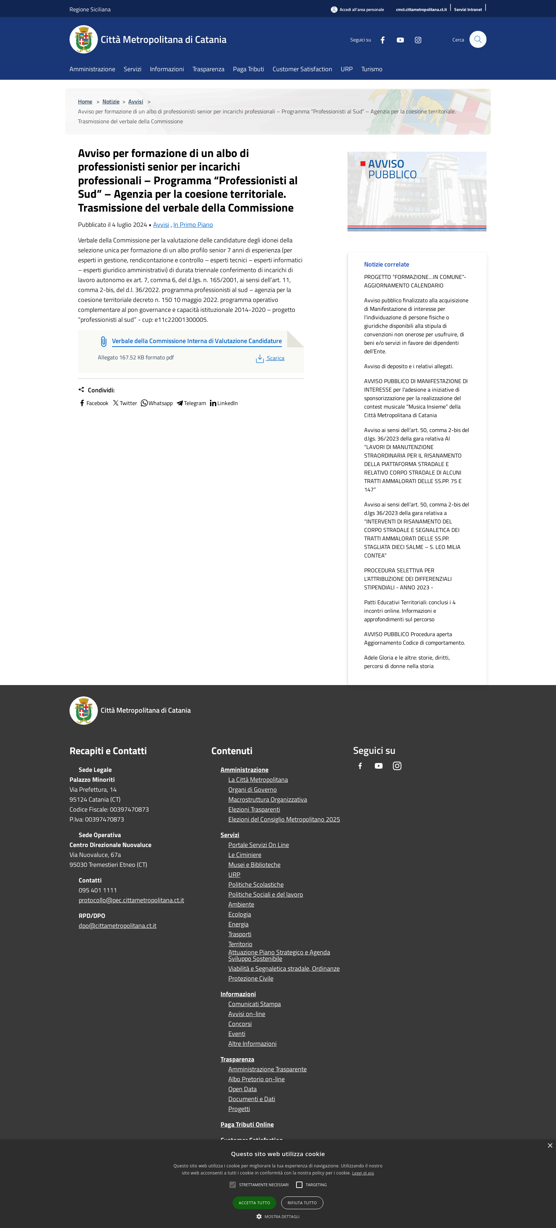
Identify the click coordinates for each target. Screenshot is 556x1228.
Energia (238, 924)
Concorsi (240, 1024)
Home (85, 101)
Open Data (242, 1089)
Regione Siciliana (90, 9)
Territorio (240, 944)
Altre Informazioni (252, 1044)
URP (234, 874)
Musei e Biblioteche (254, 865)
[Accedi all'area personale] (357, 9)
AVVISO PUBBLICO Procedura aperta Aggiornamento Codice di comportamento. (414, 638)
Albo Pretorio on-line (256, 1079)
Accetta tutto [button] (254, 1202)
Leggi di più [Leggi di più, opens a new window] (363, 1173)
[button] (264, 1185)
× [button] (549, 1146)
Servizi (230, 835)
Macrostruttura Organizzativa (267, 799)
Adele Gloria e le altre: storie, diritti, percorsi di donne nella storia (407, 661)
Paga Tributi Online (247, 1124)
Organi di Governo (252, 789)
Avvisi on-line (246, 1014)
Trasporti (239, 934)
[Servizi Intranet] (468, 9)
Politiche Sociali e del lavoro (265, 894)
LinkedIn (223, 403)
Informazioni (238, 994)
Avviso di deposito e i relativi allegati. (408, 366)
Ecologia (239, 914)
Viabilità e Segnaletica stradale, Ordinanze (284, 968)
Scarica (269, 358)
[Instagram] (415, 39)
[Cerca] (477, 39)
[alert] (278, 1184)
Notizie (110, 101)
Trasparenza (237, 1059)
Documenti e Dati (251, 1099)
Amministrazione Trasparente (267, 1069)
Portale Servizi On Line (258, 845)
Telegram (191, 403)
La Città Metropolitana (258, 779)
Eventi (236, 1034)
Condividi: (96, 390)
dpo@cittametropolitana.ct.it (117, 925)
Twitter (124, 403)
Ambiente (241, 904)
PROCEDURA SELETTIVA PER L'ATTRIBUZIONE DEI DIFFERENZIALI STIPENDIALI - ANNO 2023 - (408, 578)
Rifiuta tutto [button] (302, 1202)
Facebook (93, 403)
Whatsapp (156, 403)
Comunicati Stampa (254, 1004)
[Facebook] (379, 39)
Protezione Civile (250, 978)
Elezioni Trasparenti (254, 809)
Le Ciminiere (244, 855)
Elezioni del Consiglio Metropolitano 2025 (284, 819)
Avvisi (135, 101)
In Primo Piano (193, 224)
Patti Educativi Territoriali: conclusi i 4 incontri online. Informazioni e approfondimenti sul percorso (410, 610)
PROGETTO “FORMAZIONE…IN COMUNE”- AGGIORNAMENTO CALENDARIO (415, 281)
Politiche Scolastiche (256, 884)
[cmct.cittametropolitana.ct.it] (421, 9)
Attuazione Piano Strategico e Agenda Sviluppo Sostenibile (279, 955)
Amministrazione (244, 769)
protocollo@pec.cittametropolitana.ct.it (131, 900)
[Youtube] (397, 39)
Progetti (239, 1109)
